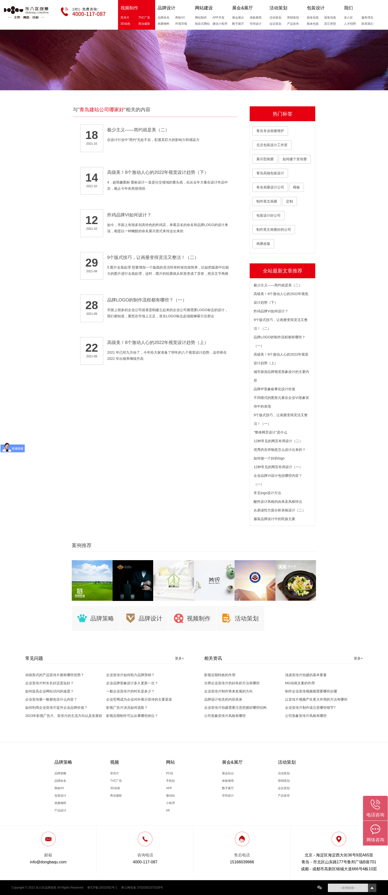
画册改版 (263, 244)
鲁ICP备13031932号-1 (102, 887)
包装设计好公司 (268, 215)
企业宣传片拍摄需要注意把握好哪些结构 (235, 708)
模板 (296, 187)
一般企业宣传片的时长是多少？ (130, 691)
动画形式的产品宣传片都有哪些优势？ (54, 675)
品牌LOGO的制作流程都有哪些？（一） (279, 341)
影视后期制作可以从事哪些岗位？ (132, 716)
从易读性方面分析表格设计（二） (280, 510)
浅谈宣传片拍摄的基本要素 (306, 675)
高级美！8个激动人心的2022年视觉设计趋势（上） (281, 358)
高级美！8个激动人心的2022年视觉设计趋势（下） (281, 298)
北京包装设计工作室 (272, 145)
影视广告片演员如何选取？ (127, 708)
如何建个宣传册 (295, 159)
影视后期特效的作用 (219, 675)
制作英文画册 (266, 201)
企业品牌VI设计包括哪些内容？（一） (278, 480)
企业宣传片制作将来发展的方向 (228, 691)
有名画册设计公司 (270, 187)
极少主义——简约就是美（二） (278, 285)
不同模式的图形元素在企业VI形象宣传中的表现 (281, 402)
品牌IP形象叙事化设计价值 (274, 389)
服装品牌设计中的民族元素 (274, 519)
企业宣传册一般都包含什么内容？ (51, 699)
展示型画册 (265, 159)
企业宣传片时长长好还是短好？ (49, 683)
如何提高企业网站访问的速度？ (49, 691)
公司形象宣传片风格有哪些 (225, 716)
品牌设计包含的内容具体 (223, 699)
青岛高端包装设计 (270, 173)
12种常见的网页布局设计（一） (278, 467)
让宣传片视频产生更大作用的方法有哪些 (316, 699)
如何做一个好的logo (269, 458)
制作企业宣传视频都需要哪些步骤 (311, 691)
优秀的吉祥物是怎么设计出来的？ (280, 450)
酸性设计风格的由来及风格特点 (278, 502)
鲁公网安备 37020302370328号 (142, 887)
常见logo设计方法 (267, 493)
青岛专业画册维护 (270, 131)
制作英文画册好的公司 (273, 229)
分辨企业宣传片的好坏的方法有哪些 (232, 683)
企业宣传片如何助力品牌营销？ (130, 675)
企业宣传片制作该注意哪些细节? (310, 708)
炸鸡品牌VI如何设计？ (271, 311)
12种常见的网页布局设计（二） (278, 441)
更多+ (179, 658)
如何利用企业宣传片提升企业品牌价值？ (56, 708)
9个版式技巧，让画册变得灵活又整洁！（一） (281, 419)
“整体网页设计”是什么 (270, 432)
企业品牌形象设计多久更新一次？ (132, 683)
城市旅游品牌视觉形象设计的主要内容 (281, 376)
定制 (289, 201)
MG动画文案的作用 (300, 683)
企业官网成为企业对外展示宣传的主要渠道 (139, 699)
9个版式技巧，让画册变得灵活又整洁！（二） (281, 324)
